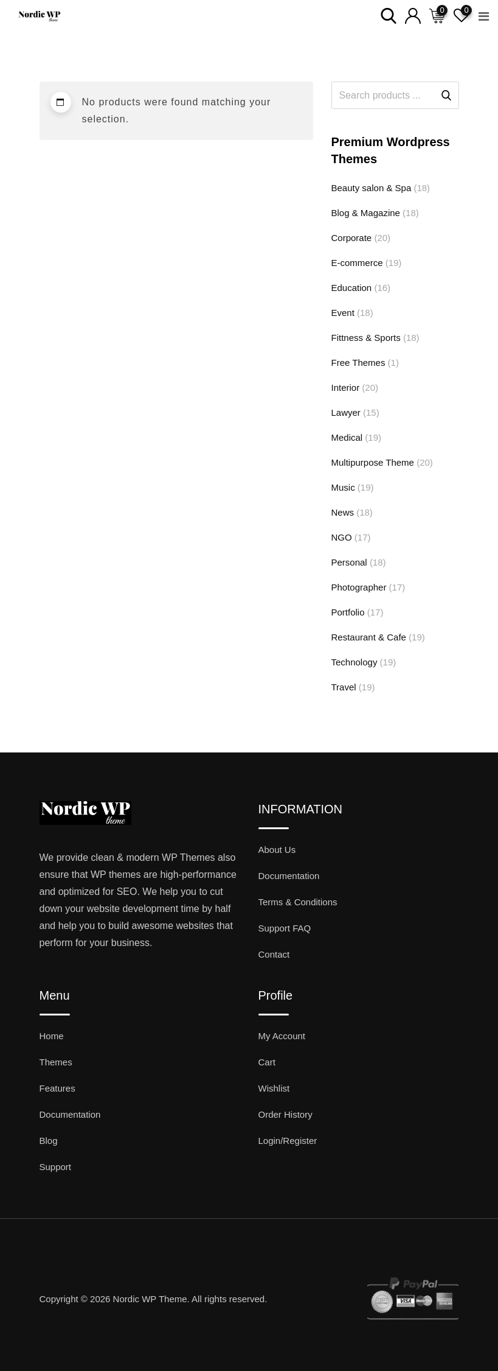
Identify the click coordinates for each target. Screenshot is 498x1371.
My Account (282, 1036)
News (342, 512)
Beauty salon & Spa (371, 188)
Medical (347, 437)
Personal (349, 562)
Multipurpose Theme (372, 462)
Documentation (289, 876)
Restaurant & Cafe (368, 637)
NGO (341, 537)
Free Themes (358, 362)
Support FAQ (284, 928)
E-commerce (357, 263)
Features (57, 1088)
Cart (266, 1062)
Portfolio (348, 612)
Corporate (351, 238)
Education (351, 287)
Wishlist (274, 1088)
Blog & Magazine (365, 213)
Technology (354, 662)
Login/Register (287, 1140)
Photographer (359, 587)
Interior (345, 387)
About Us (277, 849)
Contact (274, 954)
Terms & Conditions (297, 902)
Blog (49, 1140)
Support (56, 1167)
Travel (343, 687)
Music (343, 487)
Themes (56, 1062)
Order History (285, 1114)
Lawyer (346, 412)
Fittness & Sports (366, 337)
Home (52, 1036)
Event (342, 312)
